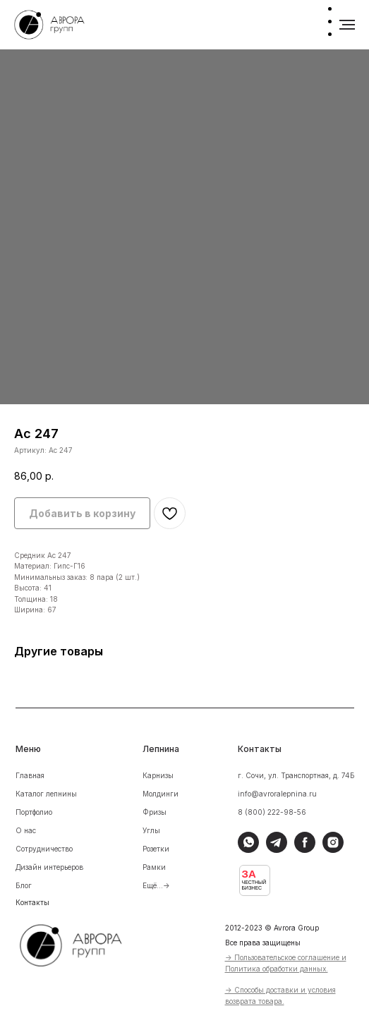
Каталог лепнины (46, 793)
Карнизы (158, 775)
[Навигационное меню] (347, 25)
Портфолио (34, 812)
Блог (24, 885)
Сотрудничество (44, 848)
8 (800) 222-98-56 (272, 812)
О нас (26, 830)
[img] (80, 943)
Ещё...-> (156, 885)
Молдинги (161, 793)
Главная (30, 775)
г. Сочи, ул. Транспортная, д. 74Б (296, 775)
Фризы (155, 812)
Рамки (154, 867)
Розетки (156, 848)
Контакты (32, 902)
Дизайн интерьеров (49, 867)
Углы (151, 830)
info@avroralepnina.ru (277, 793)
